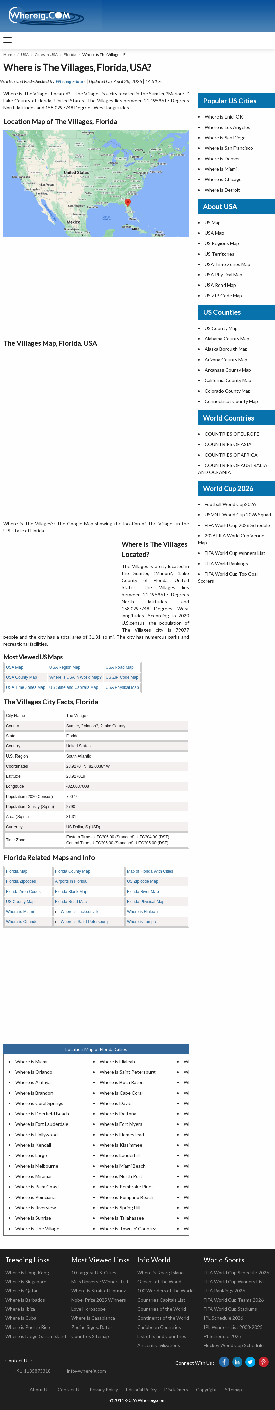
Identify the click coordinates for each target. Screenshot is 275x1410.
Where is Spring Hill (120, 1207)
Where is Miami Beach (123, 1166)
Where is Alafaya (33, 1082)
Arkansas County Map (228, 370)
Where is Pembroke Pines (127, 1186)
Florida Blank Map (71, 891)
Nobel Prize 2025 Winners (98, 1300)
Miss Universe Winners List (100, 1281)
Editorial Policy (141, 1389)
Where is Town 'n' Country (128, 1228)
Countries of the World (161, 1309)
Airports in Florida (71, 881)
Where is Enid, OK (224, 117)
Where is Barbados (25, 1300)
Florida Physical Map (145, 901)
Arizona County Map (226, 359)
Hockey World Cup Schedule (234, 1345)
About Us (40, 1389)
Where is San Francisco (229, 148)
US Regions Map (222, 243)
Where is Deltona (118, 1113)
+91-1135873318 (32, 1371)
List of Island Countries (161, 1336)
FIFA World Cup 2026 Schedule (237, 525)
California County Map (228, 380)
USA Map (14, 667)
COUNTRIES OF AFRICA (231, 455)
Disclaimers (176, 1389)
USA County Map (21, 677)
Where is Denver (222, 158)
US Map (213, 222)
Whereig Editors (70, 81)
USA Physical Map (122, 687)
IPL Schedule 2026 (223, 1318)
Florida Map (16, 871)
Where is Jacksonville (80, 911)
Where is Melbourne (36, 1166)
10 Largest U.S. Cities (93, 1272)
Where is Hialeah (142, 911)
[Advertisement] (96, 287)
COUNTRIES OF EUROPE (232, 434)
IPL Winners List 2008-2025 (233, 1327)
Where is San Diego (225, 137)
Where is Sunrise (33, 1218)
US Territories (219, 254)
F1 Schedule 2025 (222, 1336)
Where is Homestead (122, 1134)
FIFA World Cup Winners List (235, 553)
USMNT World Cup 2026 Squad (238, 514)
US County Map (20, 901)
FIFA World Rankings (226, 563)
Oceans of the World (159, 1281)
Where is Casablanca (93, 1318)
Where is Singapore (25, 1281)
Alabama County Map (227, 338)
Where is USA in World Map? (75, 677)
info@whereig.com (86, 1371)
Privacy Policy (104, 1389)
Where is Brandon (34, 1093)
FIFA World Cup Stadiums (230, 1309)
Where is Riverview (35, 1207)
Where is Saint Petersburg (84, 921)
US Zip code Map (142, 881)
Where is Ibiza (20, 1309)
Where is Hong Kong (27, 1272)
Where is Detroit (222, 190)
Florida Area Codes (23, 891)
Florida (70, 54)
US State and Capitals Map (73, 687)
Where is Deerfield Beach (42, 1113)
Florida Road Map (71, 901)
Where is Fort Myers (121, 1124)
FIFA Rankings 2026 (224, 1291)
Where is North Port (121, 1176)
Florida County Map (72, 871)
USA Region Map (64, 667)
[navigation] (7, 40)
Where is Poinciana (35, 1197)
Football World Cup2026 (230, 504)
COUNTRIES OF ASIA (228, 444)
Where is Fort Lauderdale (41, 1124)
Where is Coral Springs (39, 1103)
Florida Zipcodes (21, 881)
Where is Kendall (33, 1145)
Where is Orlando (21, 921)
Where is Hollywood (36, 1134)
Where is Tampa (141, 921)
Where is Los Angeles (227, 127)
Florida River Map (143, 891)
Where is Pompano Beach (126, 1197)
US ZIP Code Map (122, 677)
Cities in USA (46, 54)
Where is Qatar (21, 1291)
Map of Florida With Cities (150, 871)
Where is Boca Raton (122, 1082)
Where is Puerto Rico (27, 1327)
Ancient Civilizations (158, 1345)
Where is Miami (20, 911)
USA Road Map (120, 667)
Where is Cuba (20, 1318)
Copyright (206, 1389)
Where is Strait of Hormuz (98, 1291)
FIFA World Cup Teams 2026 (234, 1300)
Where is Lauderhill (120, 1155)
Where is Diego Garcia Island (35, 1336)
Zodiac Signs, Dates (92, 1327)
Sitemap (233, 1389)
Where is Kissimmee (121, 1145)
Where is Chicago (223, 179)
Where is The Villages (38, 1228)
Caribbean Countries (159, 1327)
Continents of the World (163, 1318)
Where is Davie (115, 1103)
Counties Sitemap (90, 1336)
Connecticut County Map (231, 401)
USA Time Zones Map (25, 687)
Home (9, 54)
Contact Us (70, 1389)
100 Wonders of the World (165, 1291)
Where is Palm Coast (37, 1186)
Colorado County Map (228, 391)
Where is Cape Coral (121, 1093)
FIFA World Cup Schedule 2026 (236, 1272)
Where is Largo (31, 1155)
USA (25, 54)
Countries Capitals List (161, 1300)
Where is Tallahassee (122, 1218)
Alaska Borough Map (226, 349)
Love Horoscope (88, 1309)
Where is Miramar (33, 1176)
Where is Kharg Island (160, 1272)
